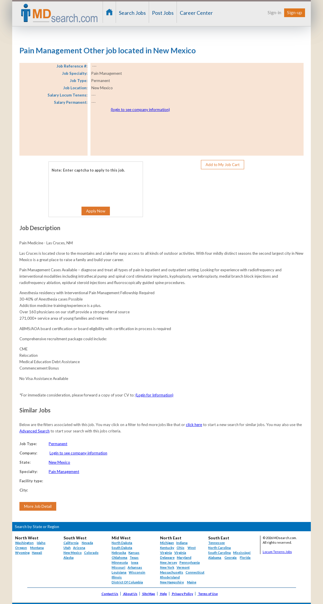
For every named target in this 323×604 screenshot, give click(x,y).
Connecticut (195, 572)
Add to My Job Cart (222, 164)
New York (167, 567)
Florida (245, 557)
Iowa (134, 562)
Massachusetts (171, 572)
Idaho (41, 543)
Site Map (148, 594)
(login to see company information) (140, 109)
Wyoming (22, 552)
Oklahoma (119, 557)
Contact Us (109, 594)
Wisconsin (137, 572)
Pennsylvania (189, 562)
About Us (130, 594)
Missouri (118, 567)
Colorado (91, 552)
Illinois (117, 577)
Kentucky (167, 548)
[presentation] (87, 185)
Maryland (184, 557)
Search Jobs (132, 13)
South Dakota (122, 548)
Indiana (182, 543)
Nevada (87, 543)
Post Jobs (163, 13)
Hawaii (37, 552)
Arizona (79, 548)
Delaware (167, 557)
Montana (37, 548)
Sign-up (294, 12)
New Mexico (59, 462)
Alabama (214, 557)
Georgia (230, 557)
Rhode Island (170, 577)
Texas (134, 557)
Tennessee (216, 543)
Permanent (58, 443)
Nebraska (119, 552)
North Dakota (122, 543)
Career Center (196, 13)
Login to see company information (78, 453)
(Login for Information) (154, 395)
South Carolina (219, 552)
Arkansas (135, 567)
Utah (67, 548)
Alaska (68, 557)
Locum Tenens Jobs (277, 552)
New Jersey (168, 562)
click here (194, 424)
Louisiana (119, 572)
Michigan (167, 543)
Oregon (21, 548)
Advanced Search (34, 431)
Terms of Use (208, 594)
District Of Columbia (127, 582)
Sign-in (274, 12)
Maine (191, 582)
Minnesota (120, 562)
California (71, 543)
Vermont (183, 567)
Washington (24, 543)
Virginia (180, 552)
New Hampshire (172, 582)
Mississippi (242, 552)
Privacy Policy (182, 594)
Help (163, 594)
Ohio (180, 548)
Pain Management (64, 471)
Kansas (133, 552)
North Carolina (219, 548)
